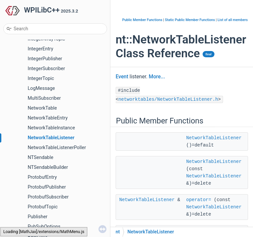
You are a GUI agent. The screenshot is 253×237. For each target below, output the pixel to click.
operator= (198, 199)
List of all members (232, 20)
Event (122, 77)
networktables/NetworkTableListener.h (168, 99)
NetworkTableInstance (51, 128)
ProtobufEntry (42, 177)
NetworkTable (42, 108)
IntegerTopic (41, 78)
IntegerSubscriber (46, 68)
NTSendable (40, 157)
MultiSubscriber (44, 98)
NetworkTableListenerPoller (57, 147)
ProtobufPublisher (47, 187)
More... (157, 77)
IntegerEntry (40, 49)
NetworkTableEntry (48, 118)
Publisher (37, 217)
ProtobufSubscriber (48, 197)
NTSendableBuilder (48, 167)
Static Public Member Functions (190, 20)
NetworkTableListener (51, 138)
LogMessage (41, 88)
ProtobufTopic (43, 207)
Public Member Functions (142, 20)
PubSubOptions (44, 226)
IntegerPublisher (45, 59)
